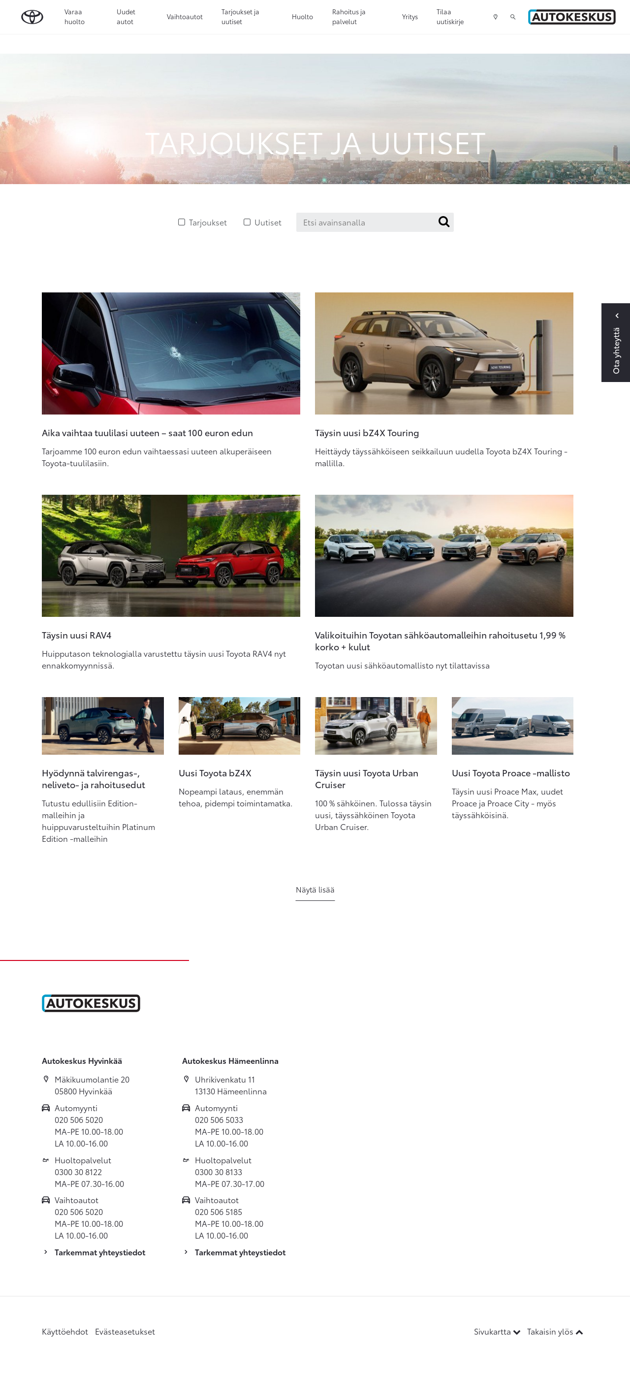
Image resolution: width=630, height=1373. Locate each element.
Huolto (302, 16)
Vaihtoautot (185, 16)
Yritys (410, 16)
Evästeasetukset (125, 1331)
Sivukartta (498, 1331)
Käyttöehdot (65, 1331)
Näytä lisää (315, 889)
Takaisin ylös (555, 1331)
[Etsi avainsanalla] (375, 222)
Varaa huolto (74, 16)
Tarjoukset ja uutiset (240, 16)
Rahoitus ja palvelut (349, 16)
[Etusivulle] (572, 17)
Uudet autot (126, 16)
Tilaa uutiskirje (450, 16)
